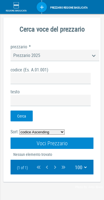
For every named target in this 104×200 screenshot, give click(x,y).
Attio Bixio (95, 187)
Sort (14, 132)
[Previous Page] (47, 167)
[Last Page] (63, 167)
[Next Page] (55, 167)
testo (15, 92)
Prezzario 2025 (26, 55)
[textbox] (51, 78)
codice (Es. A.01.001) (29, 70)
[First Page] (38, 167)
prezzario (21, 47)
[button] (22, 116)
